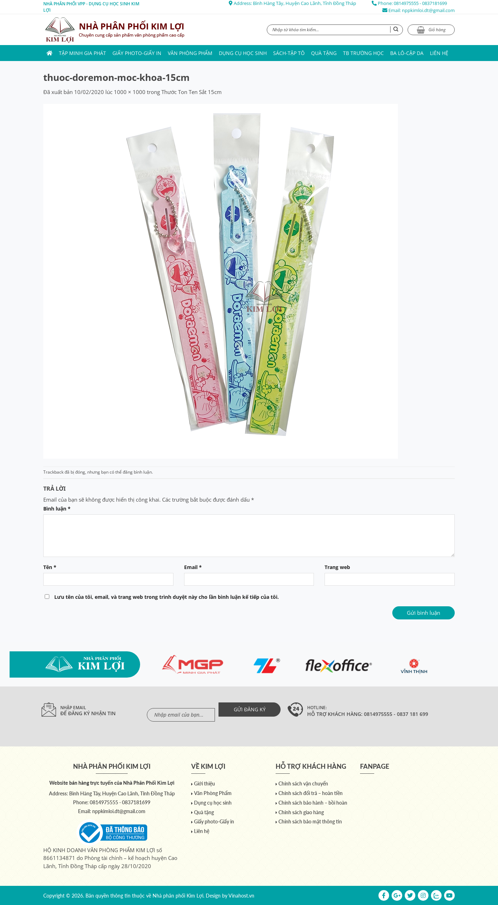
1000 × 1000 (129, 91)
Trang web (337, 567)
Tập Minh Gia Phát (82, 53)
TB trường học (363, 53)
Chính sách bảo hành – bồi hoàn (312, 803)
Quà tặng (324, 53)
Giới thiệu (204, 783)
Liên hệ (439, 53)
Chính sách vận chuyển (303, 783)
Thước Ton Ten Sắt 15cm (191, 91)
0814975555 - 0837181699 (420, 3)
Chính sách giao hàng (301, 812)
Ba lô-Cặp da (407, 53)
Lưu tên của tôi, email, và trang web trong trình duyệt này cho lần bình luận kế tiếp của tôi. (166, 597)
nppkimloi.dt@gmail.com (428, 10)
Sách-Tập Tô (289, 53)
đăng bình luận (137, 472)
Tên (49, 567)
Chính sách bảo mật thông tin (310, 821)
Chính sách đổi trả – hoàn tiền (310, 793)
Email (193, 567)
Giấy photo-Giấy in (136, 53)
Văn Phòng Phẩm (190, 53)
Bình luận (57, 509)
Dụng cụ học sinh (243, 53)
